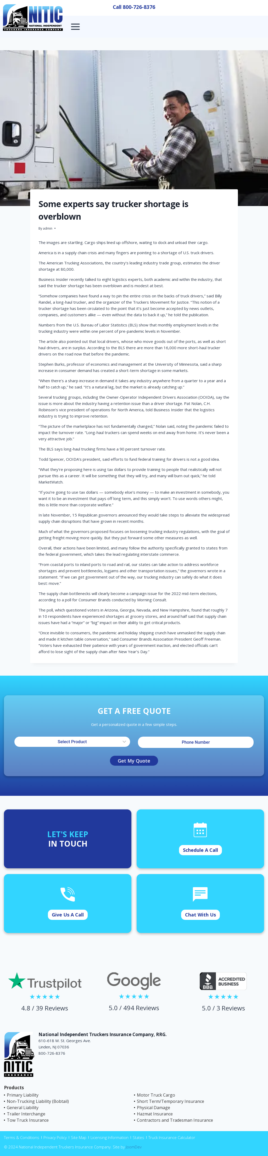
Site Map (78, 1137)
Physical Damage (153, 1107)
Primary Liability (22, 1095)
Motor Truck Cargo (156, 1095)
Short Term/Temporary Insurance (170, 1101)
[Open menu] (75, 26)
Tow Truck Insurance (28, 1120)
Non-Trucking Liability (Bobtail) (38, 1101)
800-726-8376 (139, 7)
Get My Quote (134, 761)
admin (47, 228)
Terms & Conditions (21, 1137)
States (138, 1137)
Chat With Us (200, 915)
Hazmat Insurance (155, 1114)
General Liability (22, 1107)
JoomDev (134, 1146)
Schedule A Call (200, 850)
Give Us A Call (68, 915)
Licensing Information (110, 1137)
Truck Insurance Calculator (171, 1137)
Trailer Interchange (26, 1114)
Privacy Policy (55, 1137)
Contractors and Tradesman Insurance (175, 1120)
